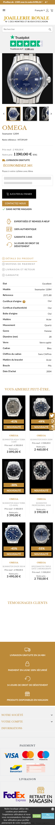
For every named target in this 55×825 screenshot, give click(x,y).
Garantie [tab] (12, 275)
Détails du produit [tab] (20, 258)
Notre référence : (9, 140)
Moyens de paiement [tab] (20, 264)
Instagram (52, 427)
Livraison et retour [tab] (20, 269)
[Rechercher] (27, 29)
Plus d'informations (47, 816)
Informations (11, 728)
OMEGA (13, 435)
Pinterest (52, 421)
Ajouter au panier (19, 194)
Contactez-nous (15, 203)
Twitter (52, 415)
